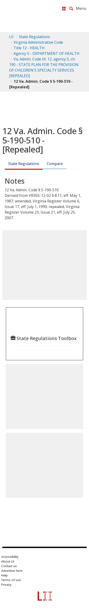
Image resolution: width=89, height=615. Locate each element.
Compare (55, 163)
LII (11, 36)
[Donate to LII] (64, 8)
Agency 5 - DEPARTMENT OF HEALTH (46, 53)
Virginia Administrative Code (38, 42)
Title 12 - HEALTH (29, 47)
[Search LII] (71, 8)
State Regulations (34, 36)
